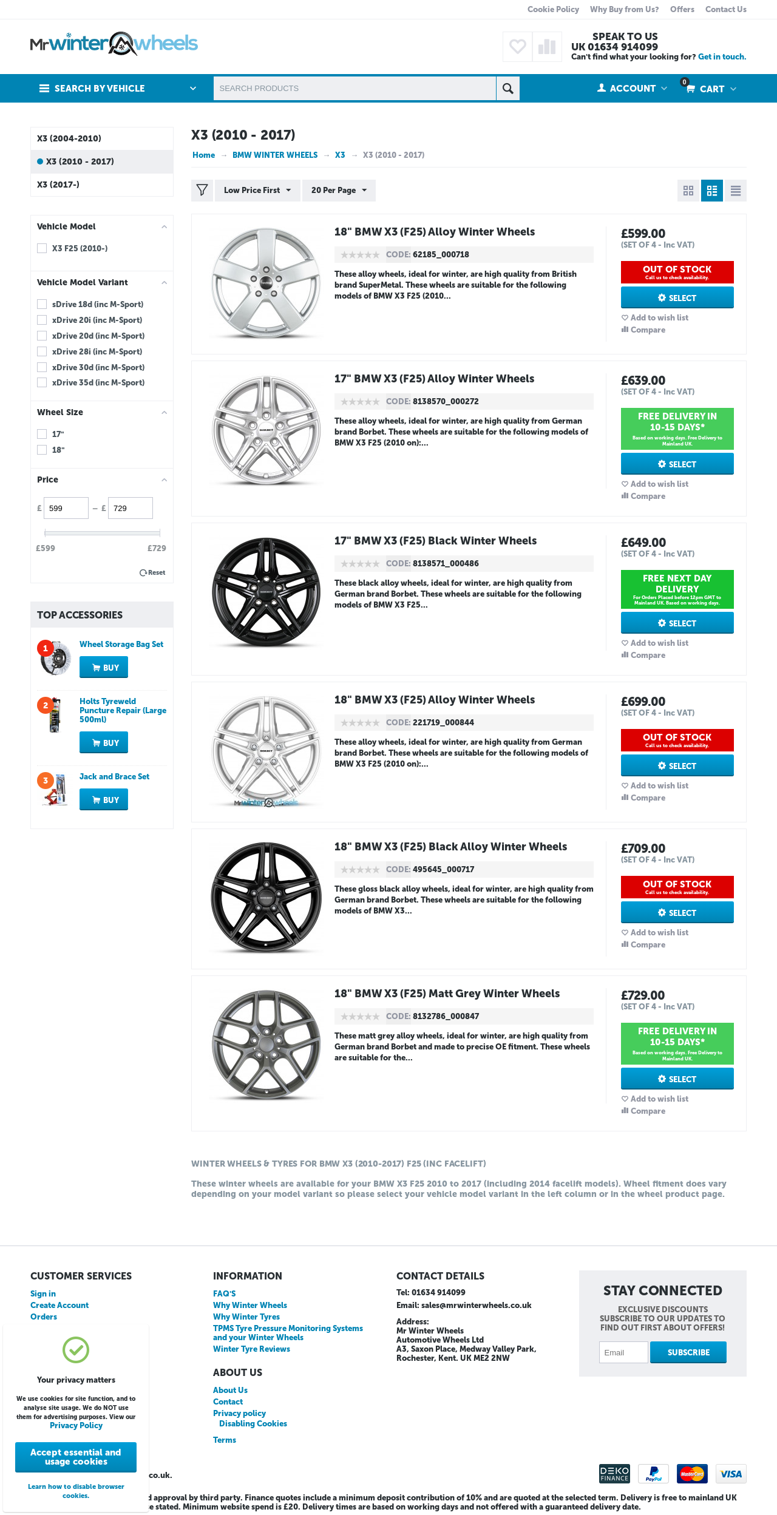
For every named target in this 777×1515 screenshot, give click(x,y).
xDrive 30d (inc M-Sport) (98, 367)
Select (682, 298)
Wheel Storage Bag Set (121, 644)
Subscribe (689, 1352)
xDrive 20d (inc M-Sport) (98, 336)
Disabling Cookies (253, 1423)
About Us (230, 1390)
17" (58, 434)
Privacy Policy (76, 1425)
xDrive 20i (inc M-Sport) (97, 320)
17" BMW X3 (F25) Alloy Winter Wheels (436, 378)
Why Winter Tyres (246, 1316)
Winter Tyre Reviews (251, 1349)
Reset (157, 573)
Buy (111, 668)
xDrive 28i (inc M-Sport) (97, 351)
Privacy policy (239, 1413)
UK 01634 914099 (614, 47)
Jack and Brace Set (114, 776)
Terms (224, 1440)
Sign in (43, 1293)
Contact (228, 1401)
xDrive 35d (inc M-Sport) (98, 382)
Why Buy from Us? (624, 9)
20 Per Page (338, 191)
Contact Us (726, 9)
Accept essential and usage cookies (75, 1457)
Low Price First (257, 191)
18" (58, 450)
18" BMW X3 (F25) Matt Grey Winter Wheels (449, 993)
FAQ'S (224, 1293)
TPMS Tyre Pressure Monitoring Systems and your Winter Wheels (288, 1333)
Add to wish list (659, 317)
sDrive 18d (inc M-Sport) (97, 304)
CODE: (398, 254)
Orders (43, 1316)
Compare (648, 329)
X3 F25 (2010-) (79, 248)
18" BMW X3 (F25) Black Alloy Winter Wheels (452, 846)
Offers (682, 9)
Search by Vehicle (100, 88)
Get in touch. (722, 56)
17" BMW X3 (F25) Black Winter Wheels (437, 540)
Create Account (59, 1305)
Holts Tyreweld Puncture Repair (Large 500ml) (123, 710)
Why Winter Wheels (250, 1305)
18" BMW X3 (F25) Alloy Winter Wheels (436, 232)
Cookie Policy (553, 9)
